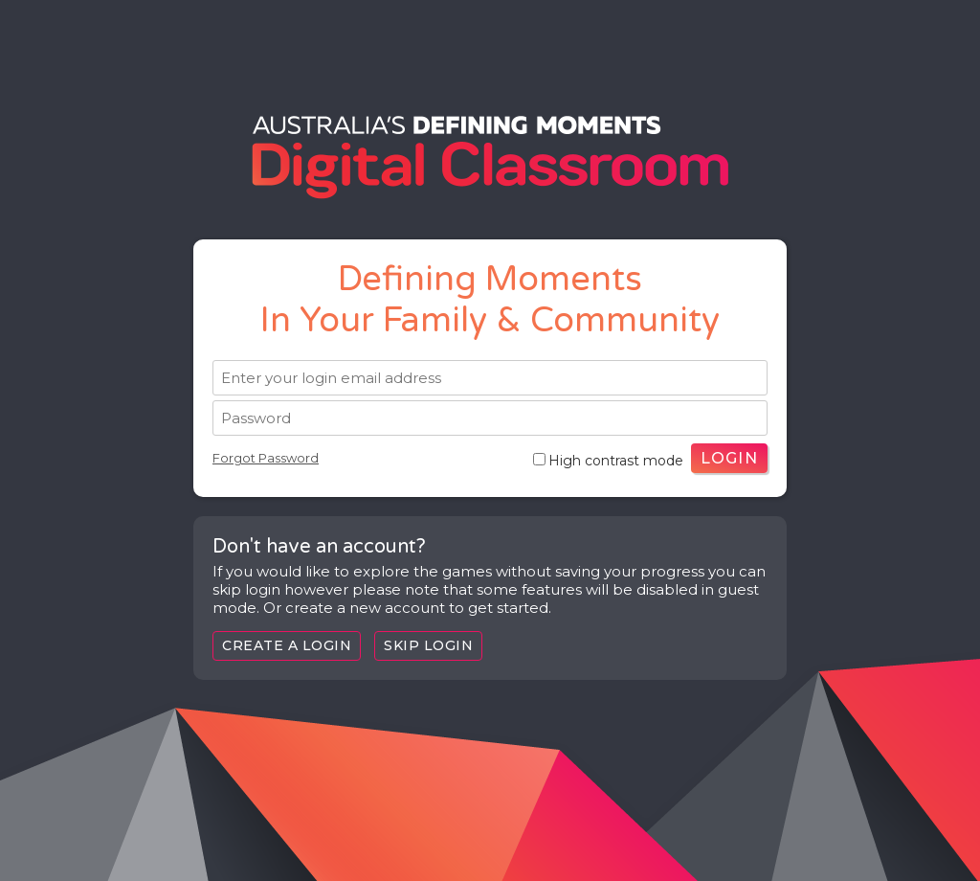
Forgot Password (265, 457)
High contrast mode (608, 460)
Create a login (286, 645)
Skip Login (428, 645)
